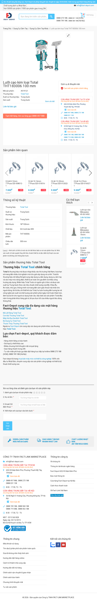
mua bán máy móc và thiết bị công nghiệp (35, 359)
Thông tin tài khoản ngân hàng (62, 466)
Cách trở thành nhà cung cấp (14, 563)
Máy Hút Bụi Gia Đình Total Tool (15, 318)
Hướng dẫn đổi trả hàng (12, 568)
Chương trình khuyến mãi (13, 582)
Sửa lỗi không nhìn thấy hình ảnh (16, 553)
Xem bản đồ (71, 110)
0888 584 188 (73, 21)
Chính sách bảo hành (11, 577)
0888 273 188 (62, 18)
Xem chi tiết (50, 101)
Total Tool (24, 207)
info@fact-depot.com (85, 5)
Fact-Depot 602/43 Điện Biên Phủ (63, 471)
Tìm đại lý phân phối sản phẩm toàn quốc (19, 548)
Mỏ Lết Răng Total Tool (12, 313)
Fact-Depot (14, 326)
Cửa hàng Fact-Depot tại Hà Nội (62, 481)
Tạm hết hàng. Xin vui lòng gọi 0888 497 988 (25, 116)
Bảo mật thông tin (57, 476)
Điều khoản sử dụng (11, 544)
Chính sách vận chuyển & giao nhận (17, 573)
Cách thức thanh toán (59, 486)
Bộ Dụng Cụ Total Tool (11, 321)
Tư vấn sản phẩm (10, 587)
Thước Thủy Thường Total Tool (15, 324)
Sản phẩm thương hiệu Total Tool (24, 262)
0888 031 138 (73, 18)
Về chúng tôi (55, 462)
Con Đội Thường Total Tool (13, 316)
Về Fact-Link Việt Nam (59, 490)
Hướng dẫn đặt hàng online (13, 558)
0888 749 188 (62, 21)
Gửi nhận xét (8, 426)
